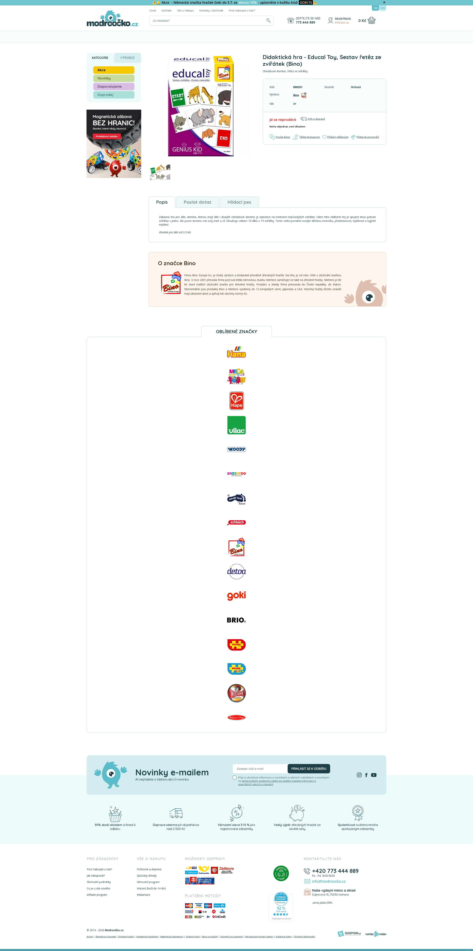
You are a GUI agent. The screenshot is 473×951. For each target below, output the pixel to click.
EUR (382, 8)
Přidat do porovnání (365, 137)
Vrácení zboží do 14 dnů (151, 888)
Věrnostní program (148, 882)
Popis (162, 202)
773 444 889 (305, 22)
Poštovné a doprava (149, 869)
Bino (296, 95)
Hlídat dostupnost (306, 137)
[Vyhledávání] (211, 20)
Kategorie (100, 58)
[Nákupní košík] (372, 20)
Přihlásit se (342, 22)
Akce (102, 70)
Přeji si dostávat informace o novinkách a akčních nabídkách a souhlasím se (283, 781)
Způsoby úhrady (147, 875)
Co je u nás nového (98, 888)
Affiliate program (97, 894)
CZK (375, 8)
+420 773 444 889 (335, 870)
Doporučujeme (110, 86)
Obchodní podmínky (99, 882)
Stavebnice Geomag (105, 936)
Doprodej (105, 95)
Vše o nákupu (185, 10)
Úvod (152, 10)
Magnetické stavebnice (171, 936)
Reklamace (143, 894)
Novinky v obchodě (211, 10)
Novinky (104, 78)
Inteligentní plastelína (147, 936)
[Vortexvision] (375, 934)
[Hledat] (268, 20)
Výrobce (127, 58)
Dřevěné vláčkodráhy (304, 936)
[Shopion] (349, 934)
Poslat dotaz (279, 137)
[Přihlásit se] (330, 20)
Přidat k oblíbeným (335, 137)
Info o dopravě (312, 119)
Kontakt (166, 10)
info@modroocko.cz (329, 881)
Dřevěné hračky (126, 936)
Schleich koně (193, 936)
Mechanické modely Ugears (259, 936)
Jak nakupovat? (96, 875)
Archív (90, 936)
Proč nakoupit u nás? (242, 10)
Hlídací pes (239, 202)
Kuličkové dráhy (284, 936)
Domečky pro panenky (231, 936)
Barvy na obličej (210, 936)
